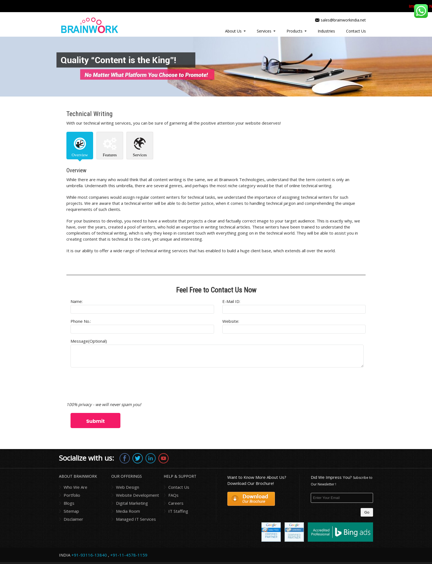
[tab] (79, 145)
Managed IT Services (136, 519)
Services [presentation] (140, 155)
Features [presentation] (110, 155)
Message (89, 341)
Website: (230, 321)
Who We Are (75, 487)
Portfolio (72, 495)
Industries (326, 31)
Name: (77, 301)
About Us (233, 31)
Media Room (128, 511)
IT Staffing (178, 511)
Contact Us (356, 31)
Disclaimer (73, 519)
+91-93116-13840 (89, 555)
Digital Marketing (132, 503)
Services (264, 31)
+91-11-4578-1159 (128, 555)
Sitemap (71, 511)
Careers (175, 503)
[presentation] (108, 385)
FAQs (173, 495)
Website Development (137, 495)
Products (295, 31)
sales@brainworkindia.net (343, 20)
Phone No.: (81, 321)
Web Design (127, 487)
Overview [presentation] (80, 155)
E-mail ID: (231, 301)
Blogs (69, 503)
